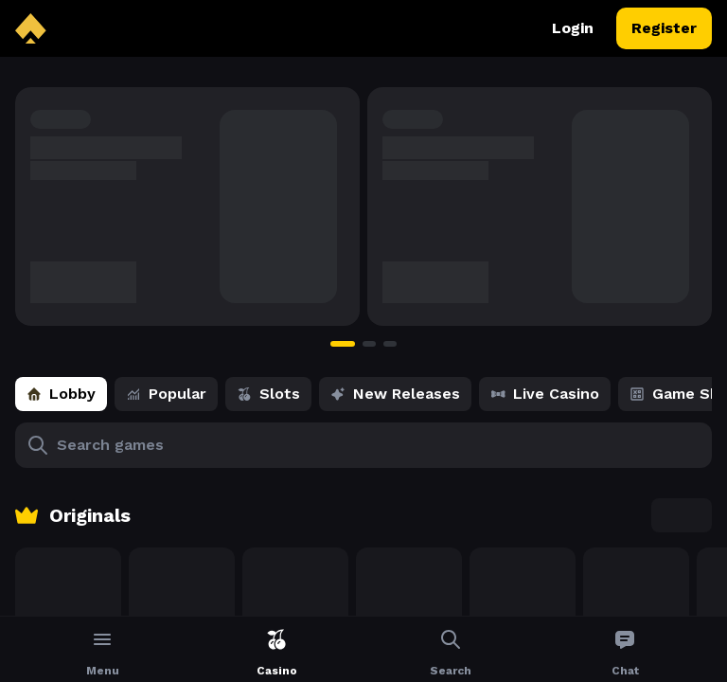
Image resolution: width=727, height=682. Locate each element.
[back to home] (30, 28)
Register (664, 28)
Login (573, 28)
